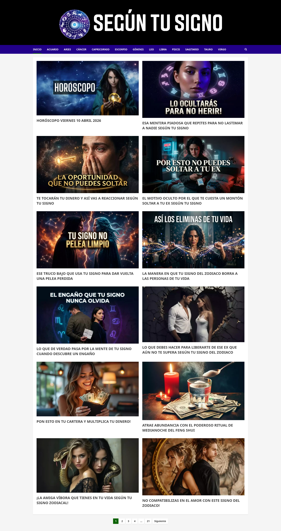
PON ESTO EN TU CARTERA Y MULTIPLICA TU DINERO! (84, 421)
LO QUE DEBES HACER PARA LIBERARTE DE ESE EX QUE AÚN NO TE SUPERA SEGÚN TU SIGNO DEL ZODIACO (189, 350)
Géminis (138, 49)
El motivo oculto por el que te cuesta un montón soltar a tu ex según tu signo (192, 201)
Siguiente (160, 521)
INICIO (37, 49)
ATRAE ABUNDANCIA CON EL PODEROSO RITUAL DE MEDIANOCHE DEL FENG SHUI (187, 428)
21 (148, 521)
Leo (151, 49)
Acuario (52, 49)
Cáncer (81, 49)
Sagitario (192, 49)
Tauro (208, 49)
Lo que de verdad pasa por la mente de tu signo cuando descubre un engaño (84, 351)
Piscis (176, 49)
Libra (163, 49)
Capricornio (100, 49)
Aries (67, 49)
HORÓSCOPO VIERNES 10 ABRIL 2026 (69, 120)
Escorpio (121, 49)
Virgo (222, 49)
